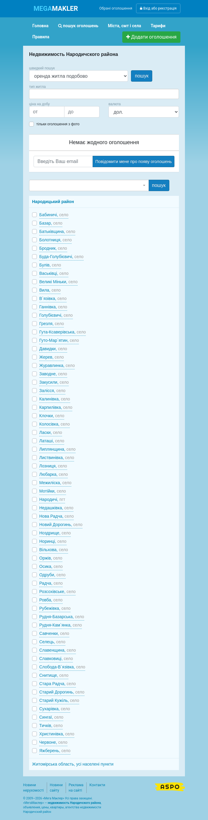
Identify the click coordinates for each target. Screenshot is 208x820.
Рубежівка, (54, 608)
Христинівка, (56, 733)
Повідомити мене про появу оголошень (133, 161)
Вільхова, (53, 549)
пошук (141, 75)
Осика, (51, 566)
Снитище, (53, 675)
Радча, (51, 583)
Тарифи (158, 25)
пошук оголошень (78, 25)
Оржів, (50, 558)
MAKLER (56, 8)
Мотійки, (52, 491)
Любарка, (53, 474)
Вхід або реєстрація (158, 8)
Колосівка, (54, 424)
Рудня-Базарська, (61, 616)
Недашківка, (56, 507)
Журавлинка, (57, 365)
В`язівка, (53, 298)
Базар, (50, 223)
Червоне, (53, 742)
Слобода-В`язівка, (62, 666)
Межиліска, (55, 482)
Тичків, (51, 725)
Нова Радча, (56, 516)
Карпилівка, (55, 407)
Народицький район (53, 201)
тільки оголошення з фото (57, 124)
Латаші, (51, 440)
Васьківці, (53, 273)
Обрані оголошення (115, 8)
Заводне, (53, 373)
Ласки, (50, 432)
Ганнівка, (53, 306)
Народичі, (52, 499)
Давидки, (53, 348)
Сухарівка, (54, 708)
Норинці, (53, 541)
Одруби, (52, 574)
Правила (40, 36)
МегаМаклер (34, 802)
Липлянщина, (57, 449)
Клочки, (51, 415)
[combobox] (104, 94)
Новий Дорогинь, (60, 524)
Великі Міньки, (58, 281)
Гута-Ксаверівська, (62, 332)
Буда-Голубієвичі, (61, 256)
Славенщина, (57, 650)
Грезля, (51, 323)
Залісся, (52, 390)
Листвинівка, (56, 457)
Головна (40, 25)
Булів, (50, 265)
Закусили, (54, 382)
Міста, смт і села (124, 25)
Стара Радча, (57, 683)
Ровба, (51, 600)
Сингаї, (51, 717)
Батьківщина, (57, 231)
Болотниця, (55, 239)
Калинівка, (54, 399)
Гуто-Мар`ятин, (59, 340)
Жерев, (51, 357)
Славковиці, (56, 658)
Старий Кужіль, (59, 700)
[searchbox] (39, 94)
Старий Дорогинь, (62, 692)
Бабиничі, (53, 214)
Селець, (52, 641)
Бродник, (53, 248)
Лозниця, (53, 466)
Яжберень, (54, 750)
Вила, (50, 290)
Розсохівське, (57, 591)
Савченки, (54, 633)
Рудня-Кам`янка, (60, 625)
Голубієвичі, (56, 315)
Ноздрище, (55, 533)
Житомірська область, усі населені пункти (73, 764)
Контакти (97, 785)
